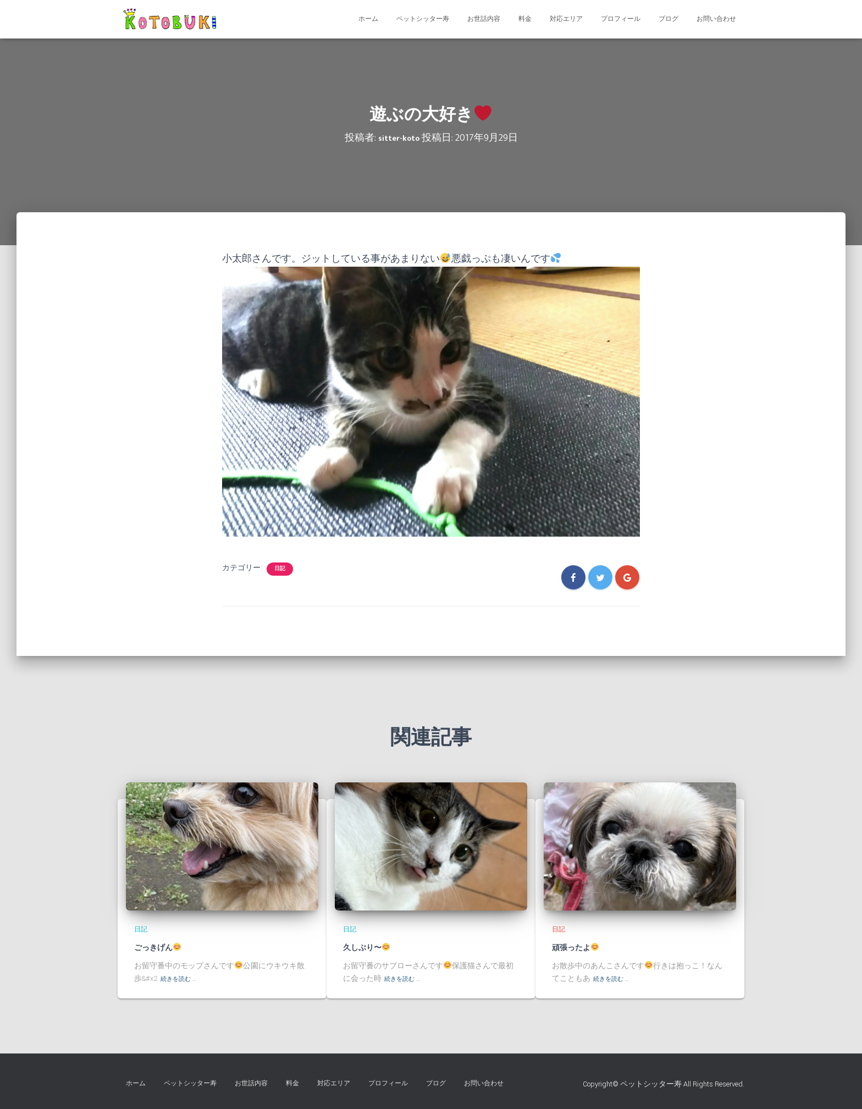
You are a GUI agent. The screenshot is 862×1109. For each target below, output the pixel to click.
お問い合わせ (716, 19)
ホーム (368, 19)
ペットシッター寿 (422, 19)
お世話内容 (483, 19)
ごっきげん (164, 947)
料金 (525, 19)
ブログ (668, 19)
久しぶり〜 (373, 947)
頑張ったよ (582, 947)
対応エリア (566, 19)
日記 (279, 568)
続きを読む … (183, 979)
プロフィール (620, 19)
